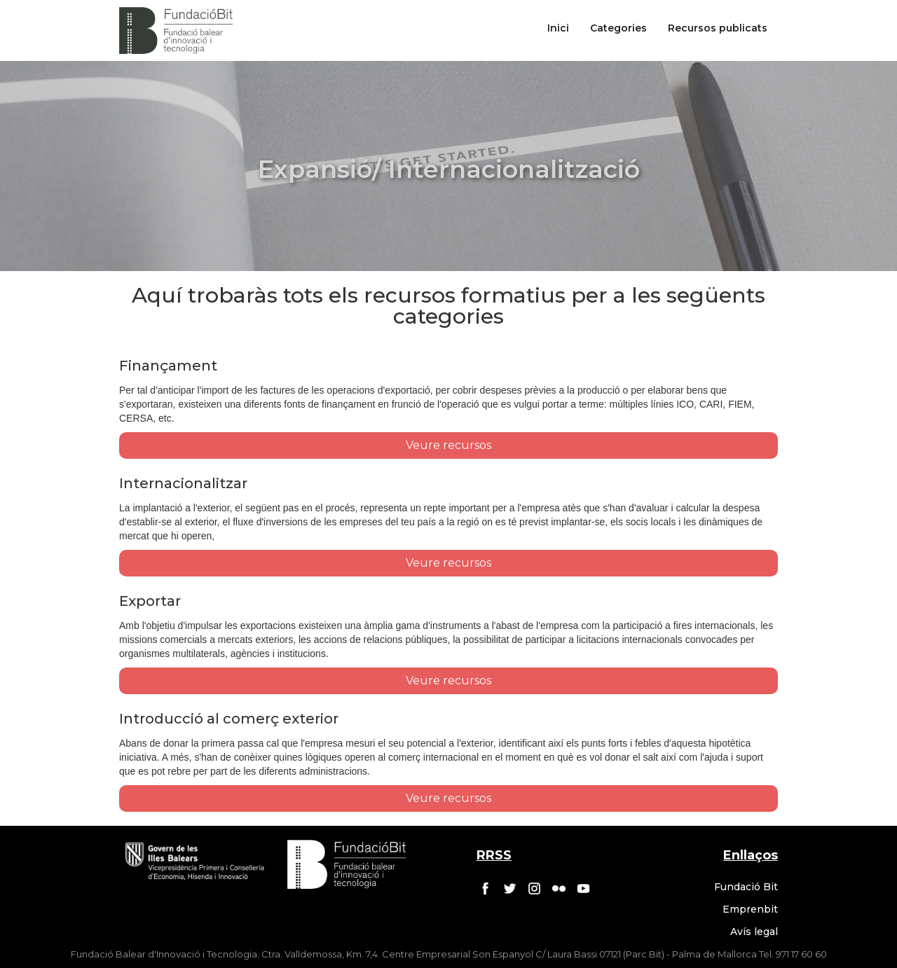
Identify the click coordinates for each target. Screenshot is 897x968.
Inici (558, 28)
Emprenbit (750, 909)
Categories (618, 28)
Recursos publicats (717, 28)
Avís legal (754, 931)
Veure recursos (448, 445)
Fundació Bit (746, 886)
